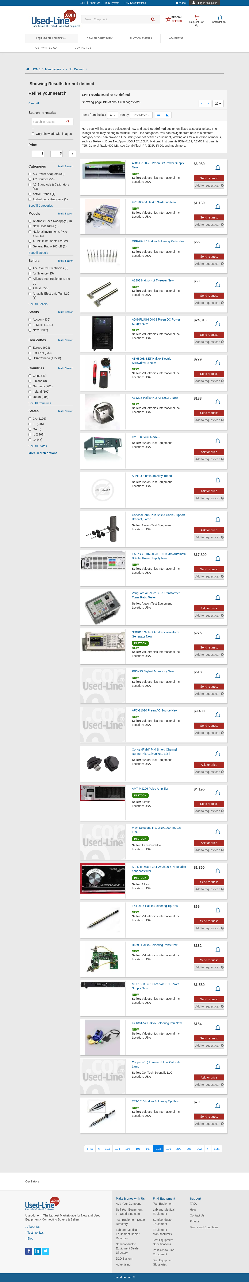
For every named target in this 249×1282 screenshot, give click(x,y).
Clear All (33, 103)
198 (158, 1148)
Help (193, 1209)
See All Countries (39, 403)
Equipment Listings (51, 38)
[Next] (207, 1148)
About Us (32, 1226)
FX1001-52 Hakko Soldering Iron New (157, 1023)
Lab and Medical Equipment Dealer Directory (127, 1234)
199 (168, 1148)
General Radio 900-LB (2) (47, 246)
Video (181, 2)
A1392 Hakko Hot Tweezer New (153, 280)
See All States (37, 446)
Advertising (123, 1264)
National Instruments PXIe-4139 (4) (48, 234)
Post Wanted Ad (45, 47)
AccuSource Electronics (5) (48, 268)
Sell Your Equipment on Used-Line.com (129, 1211)
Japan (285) (38, 397)
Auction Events (141, 38)
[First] (89, 1148)
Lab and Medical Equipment (164, 1211)
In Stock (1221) (40, 324)
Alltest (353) (38, 288)
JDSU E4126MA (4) (43, 226)
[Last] (216, 1148)
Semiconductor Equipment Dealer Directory (127, 1248)
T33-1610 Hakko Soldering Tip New (155, 1101)
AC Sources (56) (41, 179)
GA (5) (34, 429)
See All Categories (40, 205)
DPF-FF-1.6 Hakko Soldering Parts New (158, 241)
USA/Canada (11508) (44, 358)
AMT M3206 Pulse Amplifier (150, 788)
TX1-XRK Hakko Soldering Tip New (155, 906)
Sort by (124, 114)
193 (107, 1148)
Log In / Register (207, 2)
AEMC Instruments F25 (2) (48, 241)
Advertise (176, 38)
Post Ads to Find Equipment (163, 1252)
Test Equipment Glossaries (163, 1262)
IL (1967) (36, 434)
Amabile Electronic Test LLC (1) (49, 295)
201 (189, 1148)
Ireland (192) (38, 391)
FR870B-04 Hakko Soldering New (154, 202)
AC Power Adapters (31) (46, 174)
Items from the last (94, 114)
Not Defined (78, 69)
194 (117, 1148)
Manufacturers (56, 69)
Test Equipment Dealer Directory (131, 1222)
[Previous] (99, 1148)
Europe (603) (39, 347)
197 (148, 1148)
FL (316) (36, 424)
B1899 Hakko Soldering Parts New (154, 945)
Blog (29, 1238)
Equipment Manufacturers (162, 1232)
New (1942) (38, 330)
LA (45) (35, 439)
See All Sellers (37, 304)
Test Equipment (163, 1203)
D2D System (124, 1258)
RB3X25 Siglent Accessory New (153, 671)
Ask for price (209, 452)
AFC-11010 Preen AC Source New (154, 710)
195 (127, 1148)
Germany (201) (40, 386)
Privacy (195, 1221)
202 (199, 1148)
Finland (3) (37, 381)
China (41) (37, 375)
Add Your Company (128, 1203)
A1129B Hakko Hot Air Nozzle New (155, 397)
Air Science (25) (41, 273)
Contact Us (83, 47)
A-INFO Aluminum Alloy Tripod (152, 476)
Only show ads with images (52, 133)
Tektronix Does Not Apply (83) (50, 221)
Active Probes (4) (41, 194)
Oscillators (32, 1181)
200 (178, 1148)
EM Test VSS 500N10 (146, 436)
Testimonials (34, 1232)
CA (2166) (37, 418)
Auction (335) (39, 319)
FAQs (193, 1203)
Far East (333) (40, 353)
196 (137, 1148)
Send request (209, 178)
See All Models (38, 252)
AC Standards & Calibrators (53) (48, 186)
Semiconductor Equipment (162, 1222)
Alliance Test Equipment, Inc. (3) (49, 281)
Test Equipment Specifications (163, 1242)
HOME (37, 69)
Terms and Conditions (204, 1227)
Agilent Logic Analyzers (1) (48, 199)
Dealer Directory (99, 38)
